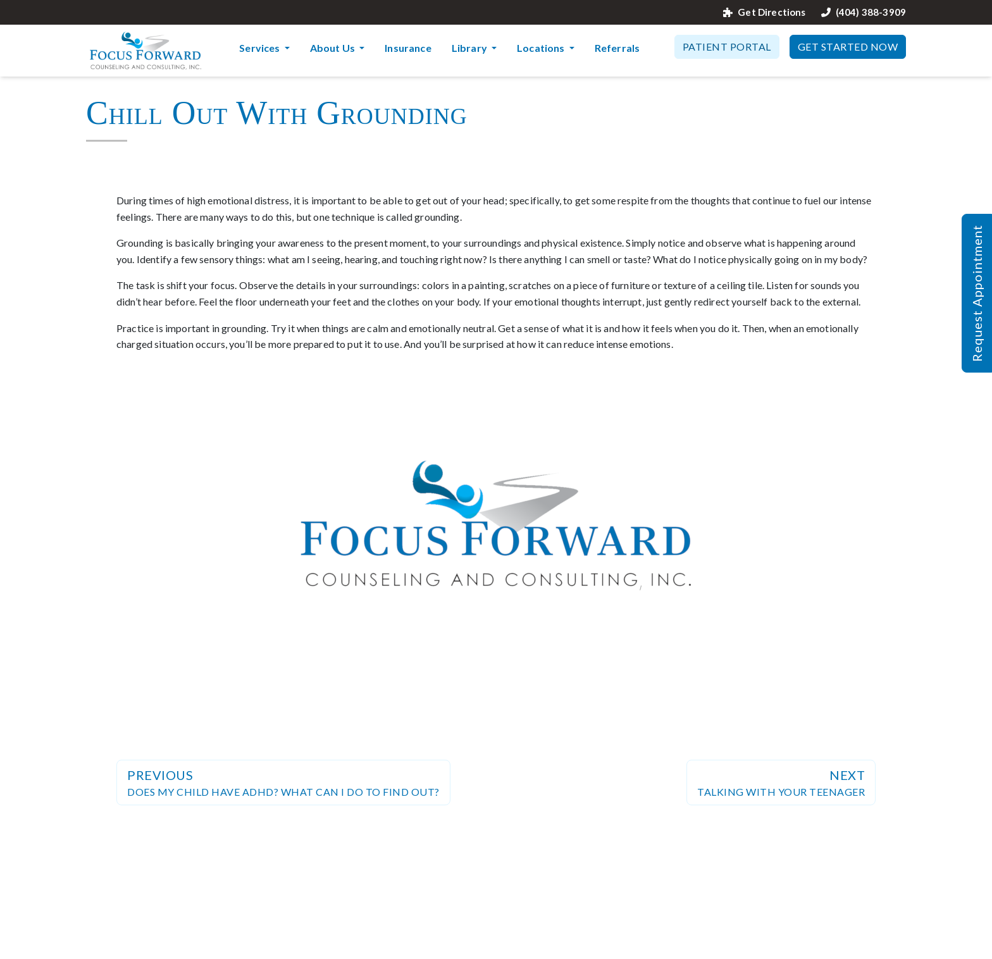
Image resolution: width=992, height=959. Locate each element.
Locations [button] (542, 48)
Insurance (408, 48)
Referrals (617, 48)
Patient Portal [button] (727, 46)
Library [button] (470, 48)
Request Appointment (976, 293)
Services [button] (260, 48)
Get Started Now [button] (848, 46)
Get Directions (764, 12)
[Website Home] (145, 50)
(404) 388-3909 (863, 12)
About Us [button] (333, 48)
